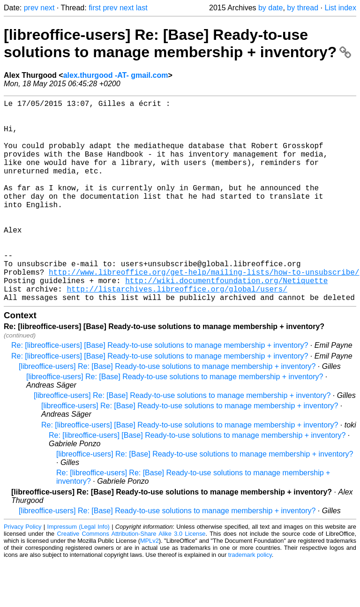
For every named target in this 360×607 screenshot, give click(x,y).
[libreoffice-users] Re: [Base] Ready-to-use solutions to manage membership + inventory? (177, 43)
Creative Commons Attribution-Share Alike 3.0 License (131, 578)
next (47, 8)
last (142, 8)
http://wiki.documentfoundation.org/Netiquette (226, 321)
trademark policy (250, 599)
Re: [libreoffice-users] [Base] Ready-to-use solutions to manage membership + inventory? (159, 390)
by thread (302, 8)
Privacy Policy (22, 571)
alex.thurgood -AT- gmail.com (115, 75)
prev (31, 8)
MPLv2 (149, 585)
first (95, 8)
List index (340, 8)
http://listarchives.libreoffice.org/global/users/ (177, 332)
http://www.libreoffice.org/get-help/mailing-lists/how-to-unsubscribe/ (204, 311)
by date (270, 8)
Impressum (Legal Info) (78, 571)
